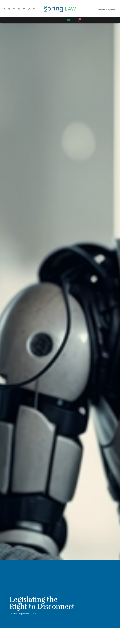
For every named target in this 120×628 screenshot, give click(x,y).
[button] (69, 20)
